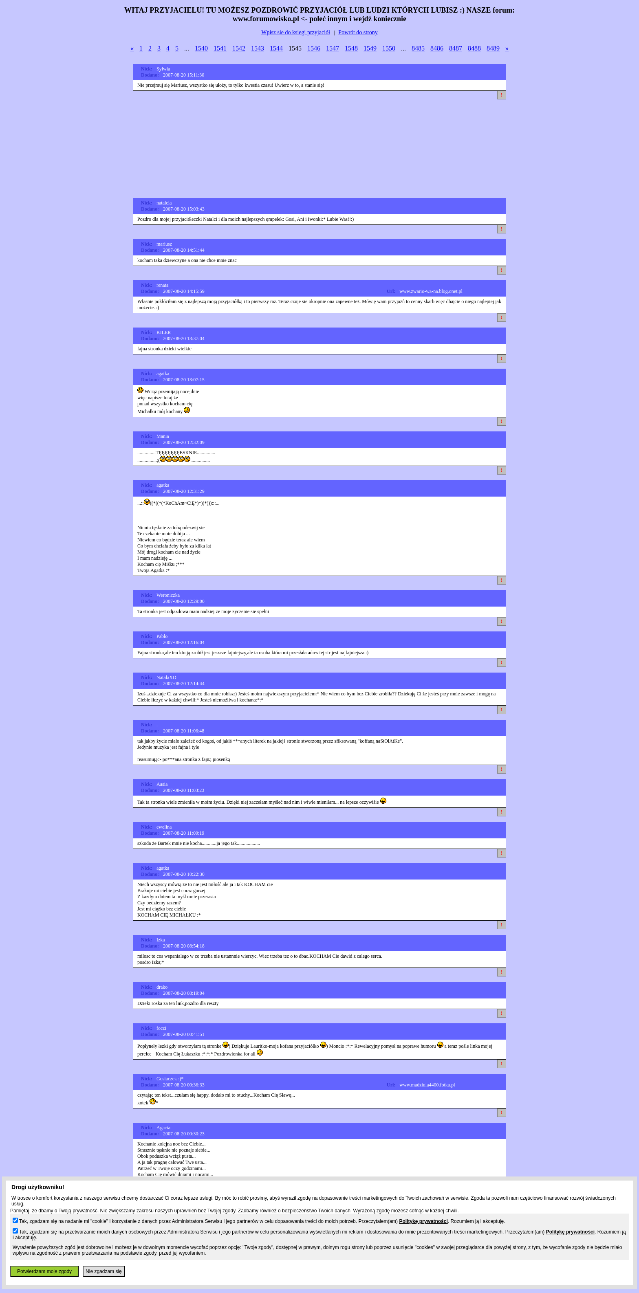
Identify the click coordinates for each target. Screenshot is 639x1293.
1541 (220, 48)
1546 (313, 48)
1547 (332, 48)
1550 (388, 48)
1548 (351, 48)
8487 (455, 48)
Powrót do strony (357, 32)
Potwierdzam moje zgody (44, 1271)
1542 (238, 48)
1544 (276, 48)
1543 (257, 48)
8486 (436, 48)
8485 (418, 48)
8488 (474, 48)
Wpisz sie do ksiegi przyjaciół (295, 32)
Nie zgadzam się (104, 1271)
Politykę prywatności (423, 1221)
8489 (493, 48)
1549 (370, 48)
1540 (201, 48)
